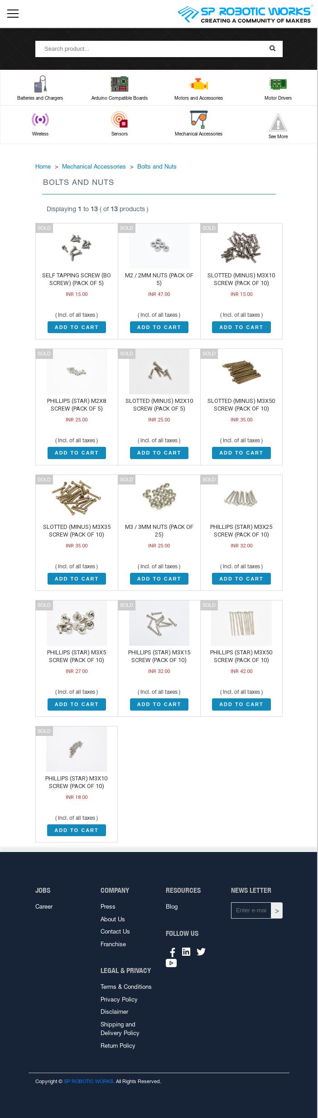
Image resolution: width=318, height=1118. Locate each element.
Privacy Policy (119, 999)
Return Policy (118, 1045)
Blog (172, 906)
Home (43, 166)
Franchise (113, 944)
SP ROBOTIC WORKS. (89, 1081)
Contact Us (115, 931)
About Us (113, 919)
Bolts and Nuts (157, 166)
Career (44, 906)
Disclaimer (114, 1011)
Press (108, 906)
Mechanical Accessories (94, 166)
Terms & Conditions (126, 986)
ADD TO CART (77, 327)
